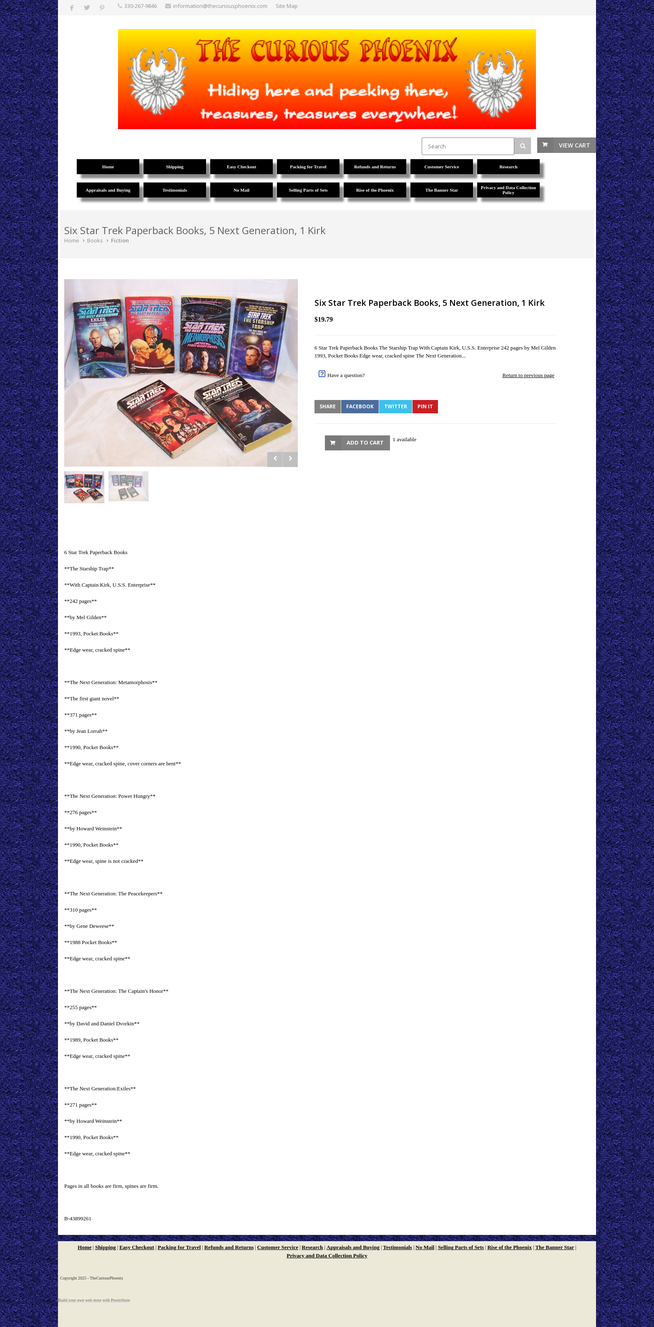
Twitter (395, 406)
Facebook (360, 406)
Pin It (425, 406)
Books (95, 240)
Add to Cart (365, 442)
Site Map (287, 6)
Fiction (120, 240)
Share (327, 406)
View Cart (574, 145)
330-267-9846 (140, 6)
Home (71, 240)
